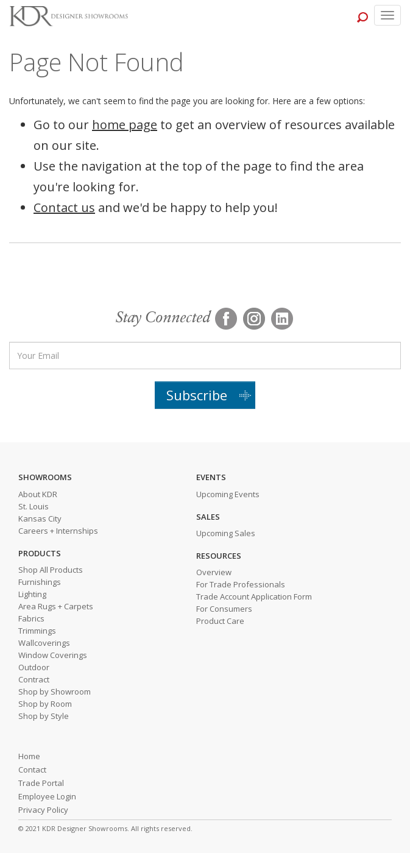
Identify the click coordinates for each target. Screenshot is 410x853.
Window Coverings (52, 654)
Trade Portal (41, 782)
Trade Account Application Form (254, 596)
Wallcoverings (44, 642)
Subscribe (196, 395)
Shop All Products (50, 569)
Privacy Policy (43, 809)
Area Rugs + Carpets (55, 606)
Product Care (220, 620)
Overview (214, 572)
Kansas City (40, 518)
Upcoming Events (228, 494)
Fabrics (31, 618)
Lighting (32, 594)
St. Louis (33, 506)
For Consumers (224, 608)
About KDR (37, 494)
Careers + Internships (58, 530)
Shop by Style (43, 715)
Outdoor (33, 667)
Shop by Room (45, 703)
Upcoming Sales (225, 533)
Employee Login (47, 796)
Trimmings (37, 630)
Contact (32, 769)
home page (124, 124)
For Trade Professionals (240, 584)
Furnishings (39, 581)
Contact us (64, 207)
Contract (33, 679)
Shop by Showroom (54, 691)
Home (29, 756)
